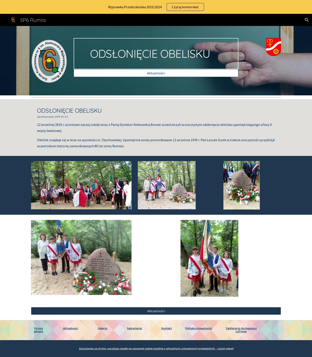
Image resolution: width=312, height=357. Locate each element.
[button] (307, 20)
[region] (156, 7)
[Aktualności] (156, 73)
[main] (156, 53)
